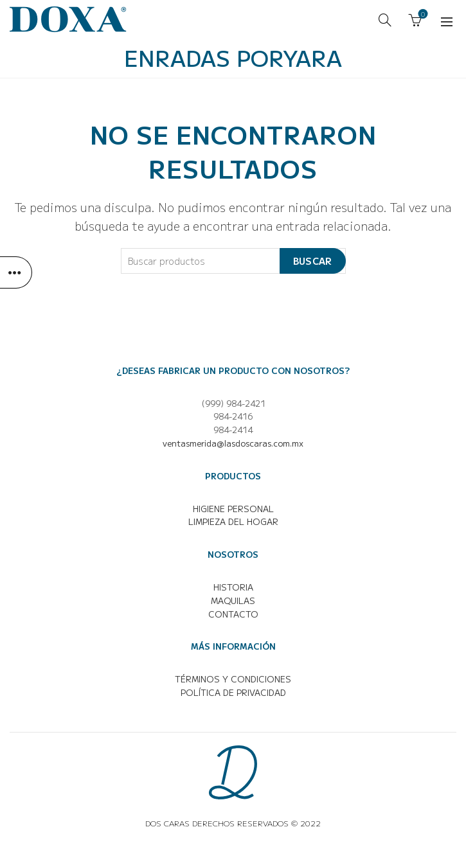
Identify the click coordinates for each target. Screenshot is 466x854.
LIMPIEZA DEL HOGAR (233, 521)
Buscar (312, 260)
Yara (312, 57)
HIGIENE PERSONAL (233, 509)
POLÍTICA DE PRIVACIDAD (233, 692)
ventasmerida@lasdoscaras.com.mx (233, 443)
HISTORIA (233, 587)
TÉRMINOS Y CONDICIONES (233, 679)
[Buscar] (385, 20)
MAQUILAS (233, 600)
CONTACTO (233, 614)
